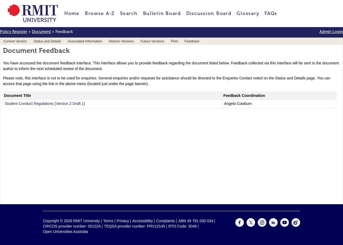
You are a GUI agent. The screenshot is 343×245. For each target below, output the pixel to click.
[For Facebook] (239, 225)
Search (128, 13)
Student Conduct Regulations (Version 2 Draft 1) (45, 103)
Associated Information (85, 41)
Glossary (248, 13)
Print (174, 41)
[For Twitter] (251, 225)
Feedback (192, 41)
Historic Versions (121, 41)
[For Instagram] (262, 225)
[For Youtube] (284, 225)
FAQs (270, 13)
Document (41, 31)
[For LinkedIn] (273, 225)
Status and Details (47, 41)
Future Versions (152, 41)
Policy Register (13, 31)
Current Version (15, 41)
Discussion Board (209, 13)
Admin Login (331, 32)
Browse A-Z (100, 13)
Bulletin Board (162, 13)
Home (72, 13)
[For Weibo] (296, 225)
